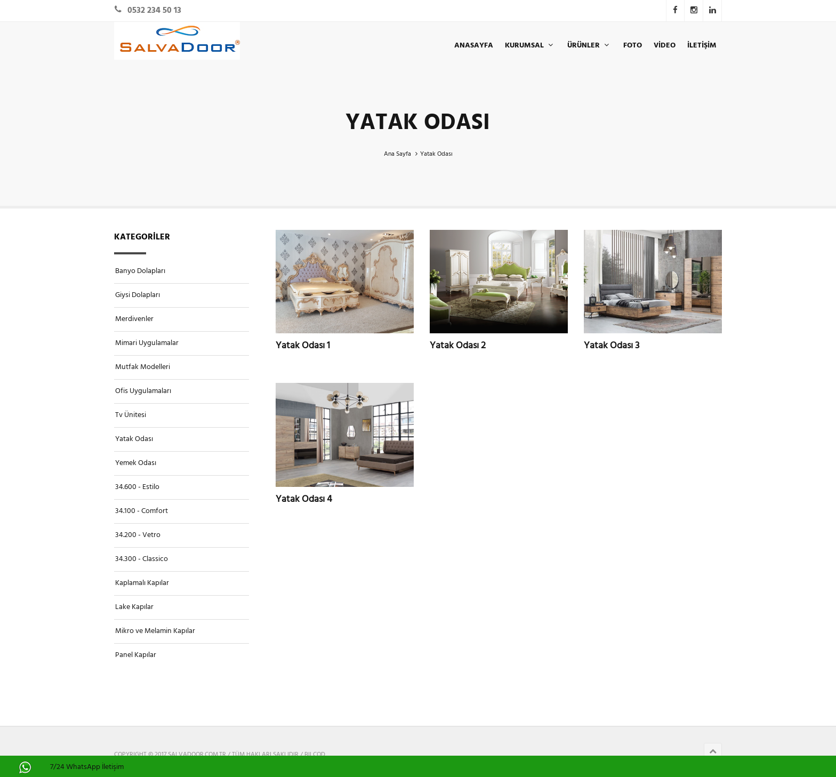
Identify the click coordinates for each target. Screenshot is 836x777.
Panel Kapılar (135, 655)
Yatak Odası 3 (611, 346)
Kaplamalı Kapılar (142, 583)
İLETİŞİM (702, 45)
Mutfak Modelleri (142, 367)
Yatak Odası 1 (303, 346)
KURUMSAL (530, 45)
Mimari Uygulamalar (147, 343)
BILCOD (314, 754)
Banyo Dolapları (140, 271)
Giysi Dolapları (137, 295)
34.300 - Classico (141, 559)
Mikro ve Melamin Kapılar (155, 631)
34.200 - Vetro (137, 535)
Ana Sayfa (397, 154)
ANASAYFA (473, 45)
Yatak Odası (134, 439)
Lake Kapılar (134, 607)
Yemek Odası (135, 463)
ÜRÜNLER (589, 45)
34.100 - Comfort (141, 511)
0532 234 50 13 (154, 11)
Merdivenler (134, 319)
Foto (632, 45)
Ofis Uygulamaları (143, 391)
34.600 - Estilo (137, 487)
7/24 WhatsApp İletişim (87, 767)
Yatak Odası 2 (458, 346)
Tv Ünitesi (130, 415)
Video (665, 45)
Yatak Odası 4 (304, 499)
